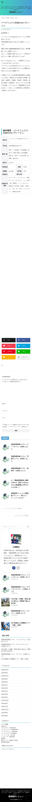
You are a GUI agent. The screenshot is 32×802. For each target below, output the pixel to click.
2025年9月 (4, 673)
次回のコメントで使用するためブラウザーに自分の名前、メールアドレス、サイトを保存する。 (15, 425)
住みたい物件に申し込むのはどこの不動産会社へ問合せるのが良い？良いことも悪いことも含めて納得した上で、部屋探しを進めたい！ (16, 792)
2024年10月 (5, 676)
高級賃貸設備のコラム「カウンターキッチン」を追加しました (20, 589)
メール (4, 410)
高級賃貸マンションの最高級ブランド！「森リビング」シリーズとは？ (20, 495)
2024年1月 (4, 685)
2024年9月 (4, 679)
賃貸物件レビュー (16, 12)
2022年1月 (4, 706)
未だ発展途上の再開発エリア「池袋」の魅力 (15, 659)
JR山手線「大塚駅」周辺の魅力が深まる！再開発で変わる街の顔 (20, 601)
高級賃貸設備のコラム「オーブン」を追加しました (15, 655)
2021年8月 (4, 715)
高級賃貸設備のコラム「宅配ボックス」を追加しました (20, 459)
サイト (4, 417)
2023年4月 (4, 694)
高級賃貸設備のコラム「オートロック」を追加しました (20, 447)
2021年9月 (4, 712)
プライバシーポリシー (8, 749)
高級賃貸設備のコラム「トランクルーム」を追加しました (15, 640)
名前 (4, 403)
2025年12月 (5, 669)
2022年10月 (5, 700)
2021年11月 (5, 709)
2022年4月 (4, 703)
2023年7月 (4, 691)
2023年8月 (4, 688)
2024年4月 (4, 682)
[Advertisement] (16, 110)
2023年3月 (4, 697)
